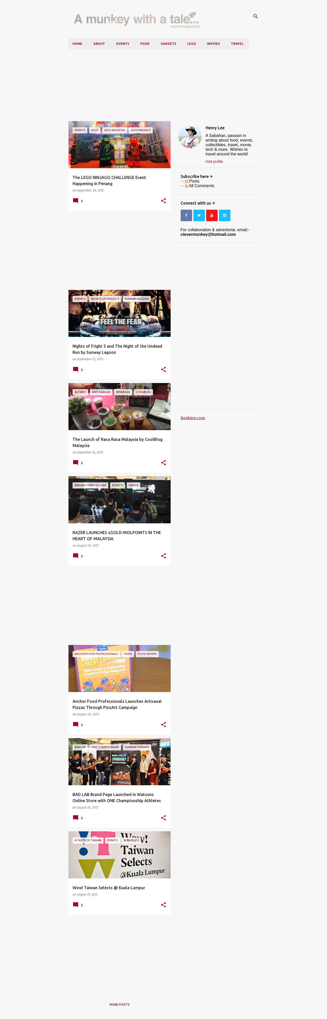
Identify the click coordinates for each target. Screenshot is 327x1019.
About (99, 43)
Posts (192, 181)
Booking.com (193, 418)
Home (77, 43)
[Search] (256, 16)
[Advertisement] (163, 85)
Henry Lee (215, 127)
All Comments (199, 186)
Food (144, 43)
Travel (237, 43)
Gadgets (168, 43)
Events (122, 43)
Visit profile (214, 162)
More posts (120, 1004)
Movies (213, 43)
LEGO (191, 43)
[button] (163, 201)
